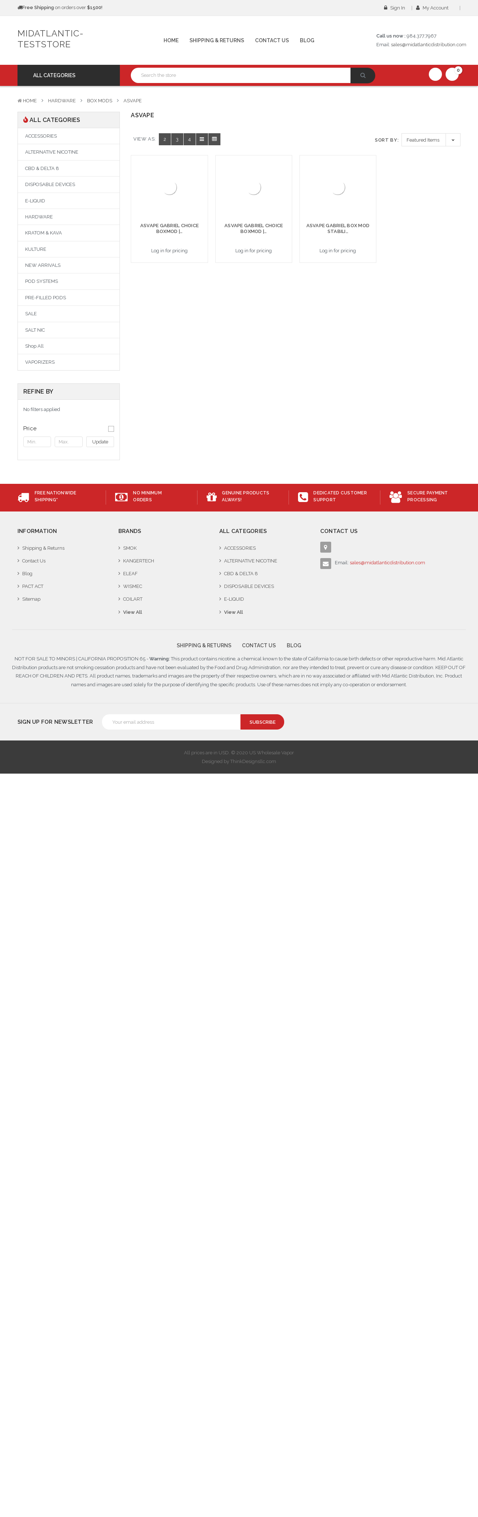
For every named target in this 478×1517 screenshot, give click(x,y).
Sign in (394, 8)
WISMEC (132, 586)
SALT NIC (35, 330)
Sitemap (31, 599)
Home (171, 40)
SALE (31, 313)
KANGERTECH (138, 561)
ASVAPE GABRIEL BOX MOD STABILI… (338, 228)
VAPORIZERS (40, 362)
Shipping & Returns (216, 40)
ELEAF (130, 573)
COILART (132, 599)
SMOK (130, 548)
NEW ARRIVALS (42, 265)
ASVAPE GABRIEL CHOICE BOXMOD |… (169, 228)
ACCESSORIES (41, 136)
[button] (68, 428)
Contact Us (272, 40)
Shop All (34, 346)
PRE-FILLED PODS (45, 297)
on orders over (59, 7)
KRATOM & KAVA (43, 233)
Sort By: (387, 140)
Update (100, 442)
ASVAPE (133, 100)
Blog (307, 40)
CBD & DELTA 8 (42, 168)
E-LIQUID (35, 201)
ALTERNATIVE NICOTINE (51, 152)
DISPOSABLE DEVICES (50, 184)
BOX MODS (99, 100)
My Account (434, 8)
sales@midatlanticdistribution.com (428, 44)
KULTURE (35, 249)
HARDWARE (62, 100)
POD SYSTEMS (41, 281)
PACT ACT (32, 586)
